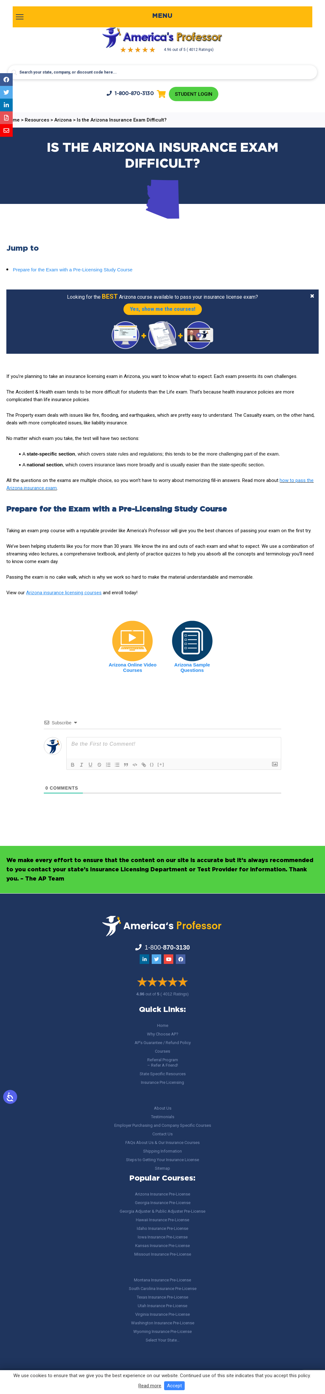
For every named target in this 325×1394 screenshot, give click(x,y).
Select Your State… (163, 1340)
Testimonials (162, 1116)
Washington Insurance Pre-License (162, 1323)
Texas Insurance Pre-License (162, 1297)
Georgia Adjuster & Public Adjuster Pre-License (162, 1211)
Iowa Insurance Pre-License (163, 1237)
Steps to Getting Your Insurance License (162, 1159)
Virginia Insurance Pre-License (162, 1314)
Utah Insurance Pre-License (162, 1305)
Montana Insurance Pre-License (162, 1280)
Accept (174, 1386)
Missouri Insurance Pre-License (162, 1254)
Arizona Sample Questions (192, 668)
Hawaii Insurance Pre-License (162, 1219)
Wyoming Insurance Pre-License (162, 1331)
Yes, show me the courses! (163, 310)
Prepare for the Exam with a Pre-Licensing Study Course (72, 270)
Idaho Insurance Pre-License (162, 1228)
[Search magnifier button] (14, 72)
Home (162, 1025)
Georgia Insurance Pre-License (162, 1202)
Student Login (193, 94)
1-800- (129, 93)
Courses (162, 1051)
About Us (162, 1108)
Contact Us (162, 1134)
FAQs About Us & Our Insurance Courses (162, 1142)
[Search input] (162, 72)
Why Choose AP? (162, 1034)
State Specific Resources (163, 1073)
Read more (149, 1386)
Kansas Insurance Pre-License (162, 1245)
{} (152, 765)
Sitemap (162, 1168)
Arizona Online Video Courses (133, 668)
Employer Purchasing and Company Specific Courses (162, 1125)
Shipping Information (162, 1151)
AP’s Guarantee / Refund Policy (163, 1042)
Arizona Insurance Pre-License (162, 1194)
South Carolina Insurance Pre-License (162, 1288)
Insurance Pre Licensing (162, 1082)
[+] (160, 765)
